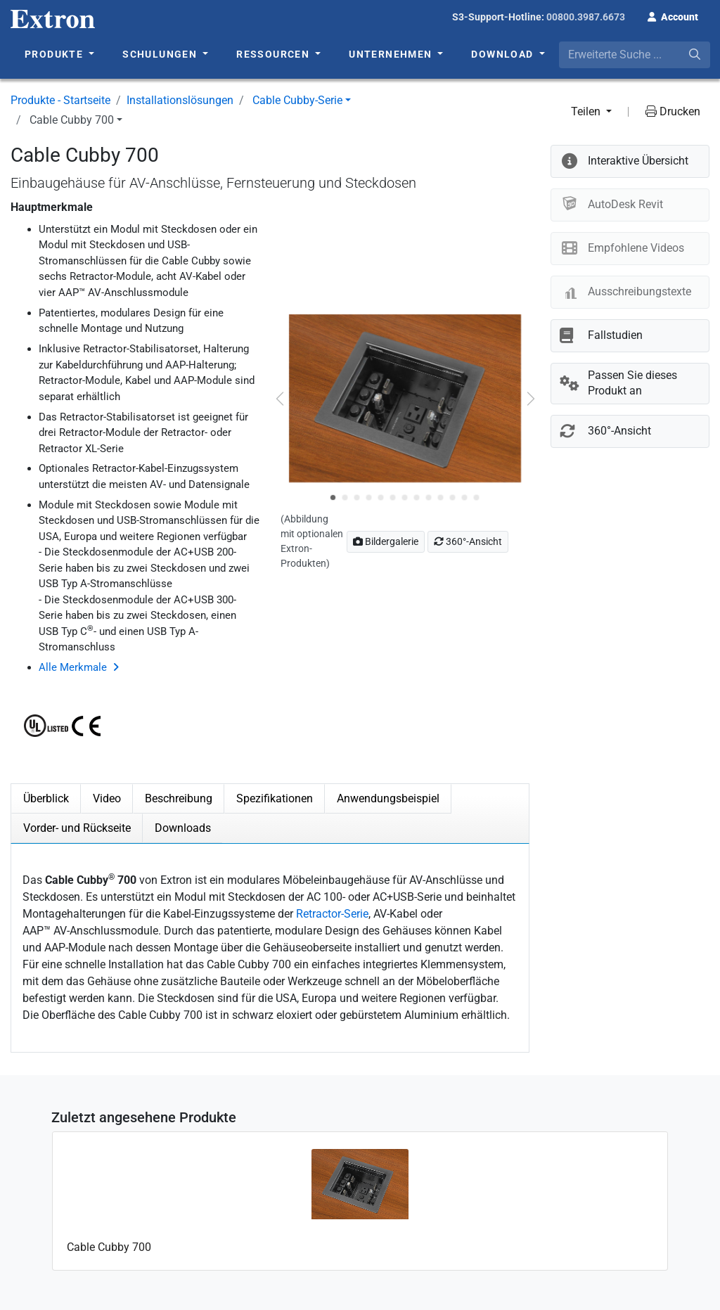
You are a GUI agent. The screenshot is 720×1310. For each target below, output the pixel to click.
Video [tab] (107, 798)
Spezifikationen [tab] (274, 798)
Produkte (55, 54)
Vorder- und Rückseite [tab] (77, 828)
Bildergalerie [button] (385, 541)
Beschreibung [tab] (178, 798)
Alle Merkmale (73, 667)
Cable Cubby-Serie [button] (297, 100)
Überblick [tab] (46, 798)
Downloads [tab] (183, 828)
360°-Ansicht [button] (468, 541)
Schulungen (161, 54)
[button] (672, 15)
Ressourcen (274, 54)
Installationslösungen (180, 100)
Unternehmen (392, 54)
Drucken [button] (672, 111)
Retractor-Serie (332, 913)
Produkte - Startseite (60, 100)
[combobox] (634, 54)
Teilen (587, 111)
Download (503, 54)
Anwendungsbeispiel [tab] (388, 798)
